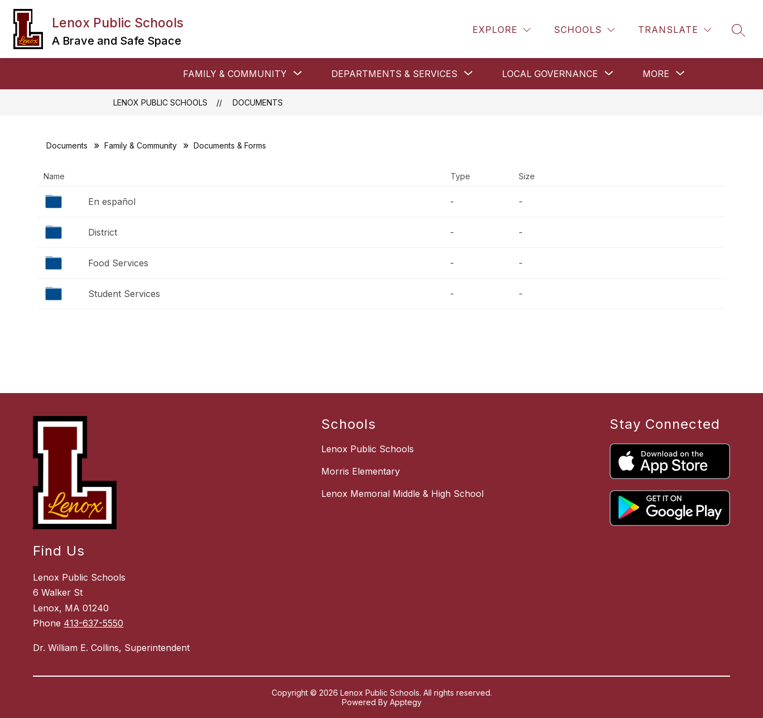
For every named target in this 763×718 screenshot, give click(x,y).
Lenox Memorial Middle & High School (402, 493)
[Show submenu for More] (656, 73)
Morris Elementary (360, 471)
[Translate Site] (674, 30)
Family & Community (140, 145)
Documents (258, 102)
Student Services (124, 293)
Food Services (118, 263)
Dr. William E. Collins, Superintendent (111, 647)
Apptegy (406, 702)
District (102, 232)
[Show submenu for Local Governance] (550, 73)
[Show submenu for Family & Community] (235, 73)
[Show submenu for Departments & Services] (394, 73)
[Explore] (501, 30)
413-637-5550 (93, 623)
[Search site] (738, 30)
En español (112, 201)
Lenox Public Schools (160, 102)
